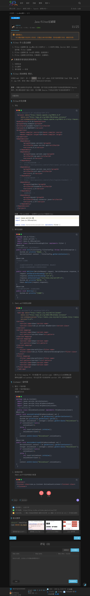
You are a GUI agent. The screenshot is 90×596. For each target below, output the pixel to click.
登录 (74, 8)
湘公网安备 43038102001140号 (15, 593)
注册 (79, 8)
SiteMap (60, 591)
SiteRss (51, 591)
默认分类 (12, 8)
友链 (34, 3)
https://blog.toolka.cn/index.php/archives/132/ (40, 510)
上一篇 (13, 538)
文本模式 (75, 550)
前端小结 (43, 8)
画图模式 (66, 550)
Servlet (24, 500)
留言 (27, 3)
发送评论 (73, 581)
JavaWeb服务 (20, 13)
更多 (46, 3)
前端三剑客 (26, 8)
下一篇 (77, 538)
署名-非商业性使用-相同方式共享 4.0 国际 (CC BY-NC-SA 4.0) (46, 513)
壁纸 (40, 3)
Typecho (35, 8)
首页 (21, 3)
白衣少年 (18, 25)
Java (18, 8)
